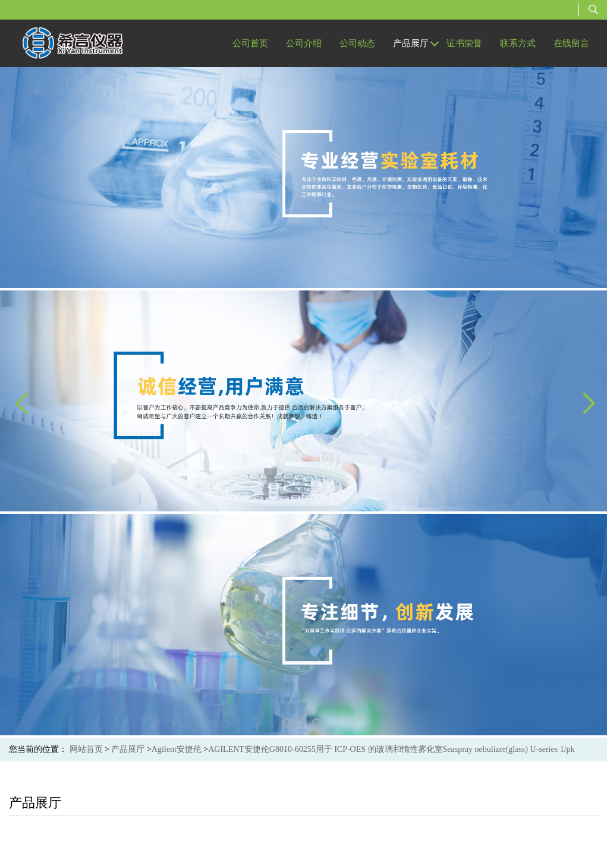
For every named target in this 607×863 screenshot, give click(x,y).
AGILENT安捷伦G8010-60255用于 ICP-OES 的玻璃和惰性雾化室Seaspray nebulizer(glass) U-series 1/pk (391, 749)
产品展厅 (127, 749)
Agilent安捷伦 (177, 749)
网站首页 (86, 749)
